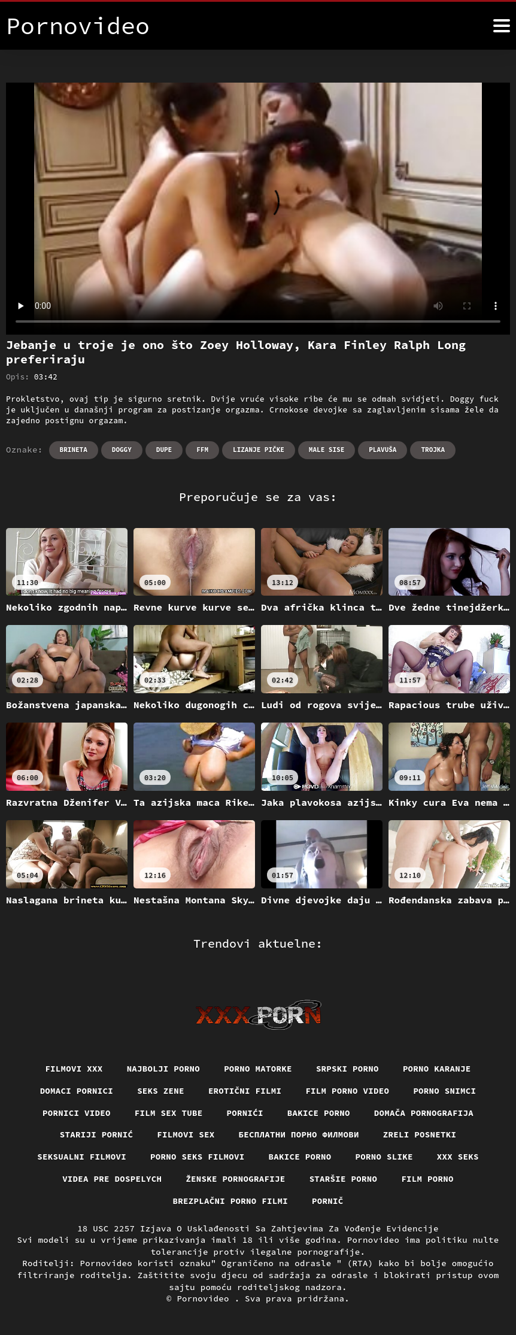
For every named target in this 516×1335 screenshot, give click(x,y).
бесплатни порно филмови (299, 1134)
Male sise (326, 449)
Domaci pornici (77, 1090)
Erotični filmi (245, 1090)
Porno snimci (444, 1090)
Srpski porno (347, 1068)
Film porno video (347, 1090)
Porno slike (384, 1156)
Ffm (202, 449)
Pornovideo (205, 1298)
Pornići (245, 1113)
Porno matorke (258, 1068)
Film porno (427, 1178)
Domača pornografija (423, 1113)
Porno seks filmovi (197, 1156)
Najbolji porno (164, 1068)
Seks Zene (160, 1090)
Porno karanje (437, 1068)
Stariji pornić (96, 1134)
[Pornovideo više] (501, 25)
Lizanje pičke (258, 449)
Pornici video (77, 1113)
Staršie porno (343, 1178)
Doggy (122, 449)
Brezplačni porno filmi (231, 1201)
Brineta (73, 449)
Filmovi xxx (73, 1068)
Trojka (433, 449)
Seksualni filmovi (81, 1156)
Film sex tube (169, 1113)
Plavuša (382, 449)
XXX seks (458, 1156)
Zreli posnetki (420, 1134)
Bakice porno (318, 1113)
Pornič (328, 1201)
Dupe (164, 449)
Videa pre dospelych (112, 1178)
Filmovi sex (185, 1134)
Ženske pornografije (235, 1178)
